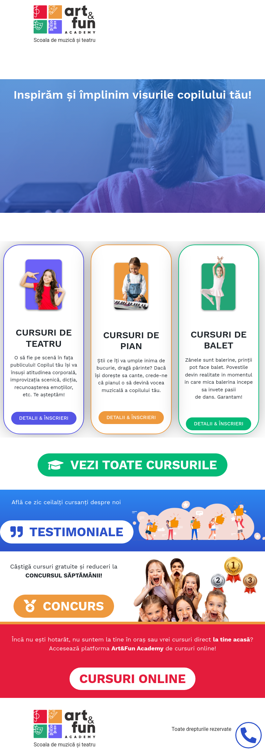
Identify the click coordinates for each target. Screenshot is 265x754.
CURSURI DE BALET (219, 340)
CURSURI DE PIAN (131, 341)
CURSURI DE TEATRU (44, 338)
